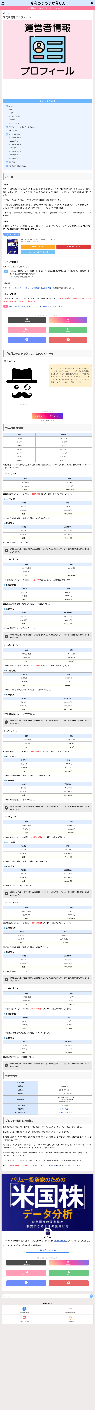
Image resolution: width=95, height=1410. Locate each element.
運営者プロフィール (46, 1250)
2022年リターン (15, 137)
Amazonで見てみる (38, 246)
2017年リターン (15, 155)
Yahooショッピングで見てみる (38, 252)
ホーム (6, 13)
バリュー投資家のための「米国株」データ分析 (38, 239)
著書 (11, 113)
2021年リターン (15, 141)
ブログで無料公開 (60, 1241)
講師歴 (12, 120)
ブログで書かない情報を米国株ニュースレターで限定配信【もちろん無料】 (36, 306)
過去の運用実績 (14, 134)
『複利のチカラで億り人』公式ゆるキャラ (23, 127)
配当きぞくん (14, 130)
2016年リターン (15, 158)
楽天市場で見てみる (73, 246)
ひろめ (10, 106)
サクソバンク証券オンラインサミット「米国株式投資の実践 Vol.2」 (28, 288)
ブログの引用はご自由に (17, 166)
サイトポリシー (65, 1109)
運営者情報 (12, 162)
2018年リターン (15, 151)
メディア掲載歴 (15, 116)
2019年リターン (15, 148)
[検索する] (91, 1296)
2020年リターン (15, 144)
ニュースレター (15, 123)
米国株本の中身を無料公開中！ (39, 8)
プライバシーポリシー (65, 1112)
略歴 (11, 109)
